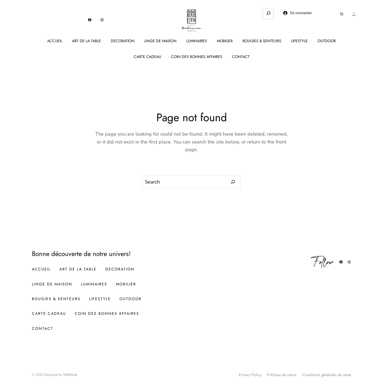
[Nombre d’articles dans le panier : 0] (341, 14)
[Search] (233, 182)
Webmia (70, 374)
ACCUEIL (54, 41)
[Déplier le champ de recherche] (268, 13)
